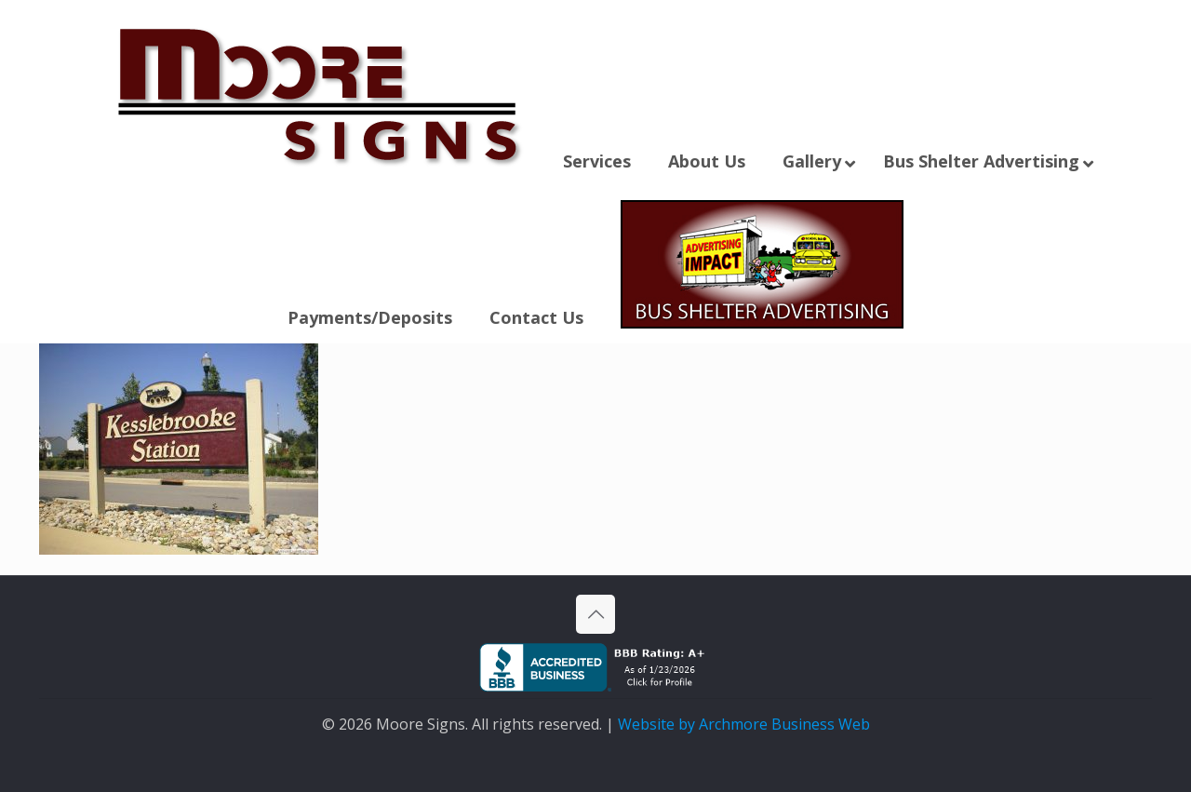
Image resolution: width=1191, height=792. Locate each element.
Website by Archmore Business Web (744, 724)
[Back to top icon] (595, 614)
